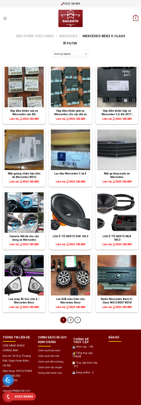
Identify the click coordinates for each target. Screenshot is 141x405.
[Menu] (5, 18)
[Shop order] (70, 54)
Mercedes (68, 36)
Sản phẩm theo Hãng (35, 36)
